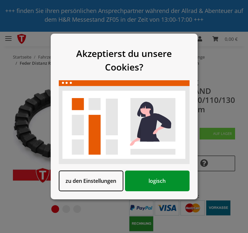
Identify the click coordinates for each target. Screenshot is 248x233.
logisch (157, 180)
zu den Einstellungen (91, 180)
